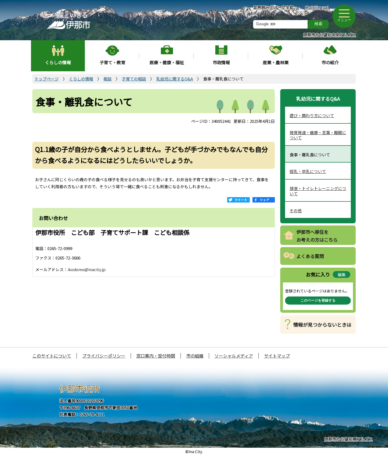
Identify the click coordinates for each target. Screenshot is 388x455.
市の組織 (194, 355)
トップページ (46, 79)
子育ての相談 (134, 79)
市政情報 (221, 62)
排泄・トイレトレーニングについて (318, 191)
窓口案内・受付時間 (155, 355)
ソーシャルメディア (233, 355)
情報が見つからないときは (322, 324)
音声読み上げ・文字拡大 (273, 10)
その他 (296, 210)
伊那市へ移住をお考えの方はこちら (317, 235)
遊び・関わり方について (312, 115)
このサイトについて (51, 355)
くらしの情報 (58, 62)
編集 (342, 274)
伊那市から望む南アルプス (348, 439)
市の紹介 (330, 62)
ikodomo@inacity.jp (87, 269)
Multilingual (316, 7)
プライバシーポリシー (103, 355)
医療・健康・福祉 (167, 62)
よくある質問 (310, 256)
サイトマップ (277, 355)
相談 (107, 79)
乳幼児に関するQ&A (174, 79)
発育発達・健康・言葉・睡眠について (318, 135)
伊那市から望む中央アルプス (329, 35)
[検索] (280, 24)
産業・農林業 (276, 62)
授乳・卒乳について (308, 171)
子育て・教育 (112, 62)
